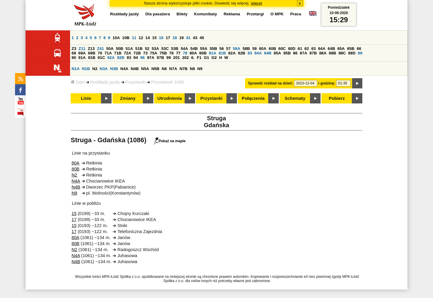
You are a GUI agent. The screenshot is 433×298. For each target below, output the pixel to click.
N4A (124, 68)
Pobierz (337, 98)
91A (82, 57)
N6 (164, 68)
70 (100, 53)
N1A (76, 68)
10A (116, 37)
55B (213, 48)
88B (332, 53)
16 (161, 37)
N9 (199, 68)
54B (194, 48)
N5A (145, 68)
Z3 (74, 48)
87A (303, 53)
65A (341, 48)
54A (184, 48)
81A (212, 53)
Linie (86, 98)
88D (351, 53)
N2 (94, 68)
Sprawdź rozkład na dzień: (270, 83)
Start (78, 82)
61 (300, 48)
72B (137, 53)
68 (74, 53)
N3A (104, 68)
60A (262, 48)
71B (117, 53)
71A (108, 53)
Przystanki (135, 82)
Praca (295, 14)
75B (163, 53)
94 (136, 57)
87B (313, 53)
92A (111, 57)
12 (141, 37)
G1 (206, 57)
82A (231, 53)
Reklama (232, 14)
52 (147, 48)
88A (322, 53)
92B (120, 57)
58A (236, 48)
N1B (86, 68)
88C (342, 53)
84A (258, 53)
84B (267, 53)
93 (129, 57)
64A (321, 48)
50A (109, 48)
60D (291, 48)
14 (148, 37)
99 (168, 57)
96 (142, 57)
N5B (155, 68)
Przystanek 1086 (167, 82)
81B (222, 53)
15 (154, 37)
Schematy (294, 98)
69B (91, 53)
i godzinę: (326, 83)
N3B (114, 68)
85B (286, 53)
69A (82, 53)
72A (127, 53)
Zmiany (127, 98)
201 (176, 57)
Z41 (100, 48)
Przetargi (255, 14)
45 (202, 37)
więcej (256, 3)
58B (246, 48)
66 (359, 48)
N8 (192, 68)
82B (241, 53)
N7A (173, 68)
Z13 (91, 48)
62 (307, 48)
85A (277, 53)
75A (153, 53)
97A (150, 57)
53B (174, 48)
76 (171, 53)
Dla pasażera (158, 14)
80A (193, 53)
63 (313, 48)
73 (145, 53)
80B (203, 53)
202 (185, 57)
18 (175, 37)
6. (193, 57)
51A (129, 48)
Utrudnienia (169, 98)
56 (222, 48)
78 (185, 53)
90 (74, 57)
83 (249, 53)
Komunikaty (205, 14)
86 (295, 53)
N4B (135, 68)
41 (188, 37)
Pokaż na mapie (169, 141)
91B (91, 57)
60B (272, 48)
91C (101, 57)
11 (134, 37)
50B (119, 48)
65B (350, 48)
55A (203, 48)
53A (155, 48)
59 (254, 48)
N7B (184, 68)
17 (168, 37)
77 (178, 53)
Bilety (182, 14)
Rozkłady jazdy (105, 82)
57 (228, 48)
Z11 (81, 48)
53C (165, 48)
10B (125, 37)
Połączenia (253, 98)
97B (160, 57)
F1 (199, 57)
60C (282, 48)
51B (139, 48)
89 (360, 53)
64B (331, 48)
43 (195, 37)
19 (181, 37)
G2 (214, 57)
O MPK (277, 14)
